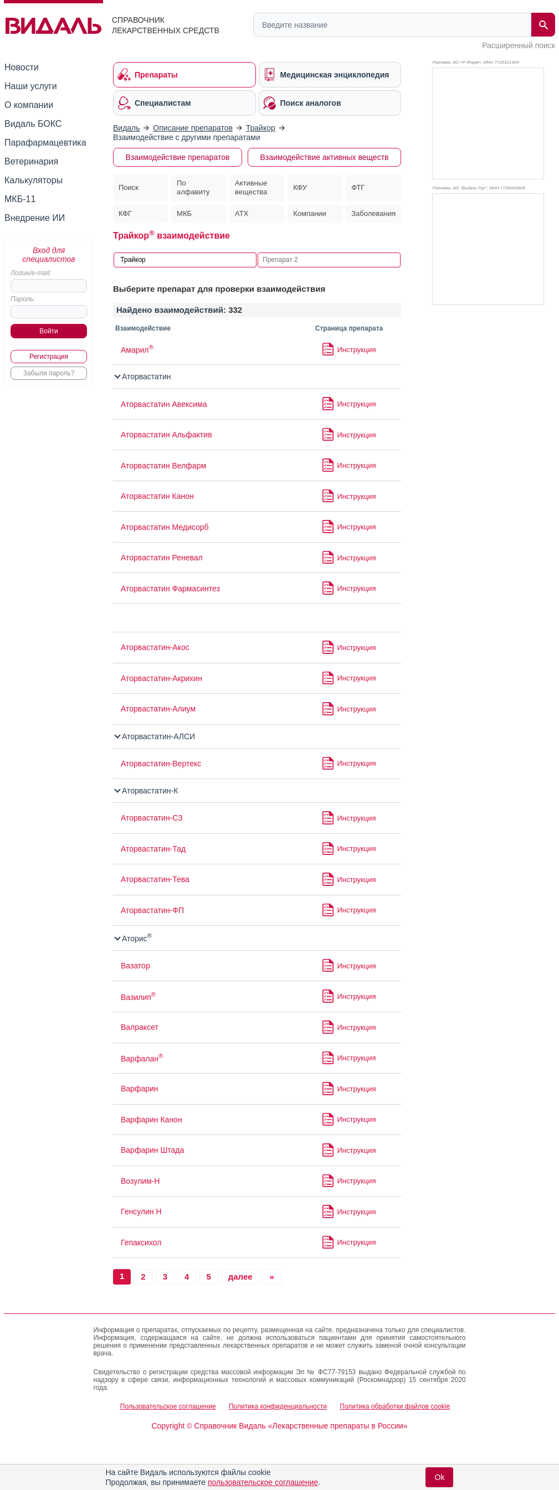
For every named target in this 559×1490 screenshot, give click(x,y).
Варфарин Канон (151, 1119)
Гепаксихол (141, 1242)
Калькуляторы (33, 180)
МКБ (184, 213)
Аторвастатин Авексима (164, 404)
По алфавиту (193, 188)
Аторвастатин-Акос (155, 647)
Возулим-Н (140, 1181)
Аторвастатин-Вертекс (161, 763)
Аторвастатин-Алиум (158, 708)
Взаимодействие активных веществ (324, 157)
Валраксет (139, 1027)
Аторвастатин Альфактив (166, 434)
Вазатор (135, 965)
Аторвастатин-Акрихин (161, 678)
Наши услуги (30, 86)
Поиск (129, 187)
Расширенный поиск (518, 45)
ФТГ (358, 187)
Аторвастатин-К (146, 790)
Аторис (133, 938)
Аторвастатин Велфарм (163, 465)
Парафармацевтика (45, 142)
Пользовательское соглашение (168, 1406)
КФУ (300, 187)
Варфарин (139, 1088)
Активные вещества (251, 188)
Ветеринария (31, 161)
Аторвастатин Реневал (162, 557)
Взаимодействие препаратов (178, 157)
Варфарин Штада (152, 1150)
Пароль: (23, 299)
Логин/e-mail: (31, 273)
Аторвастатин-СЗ (152, 817)
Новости (21, 67)
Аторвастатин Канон (157, 496)
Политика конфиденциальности (278, 1406)
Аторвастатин (143, 376)
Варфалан (142, 1058)
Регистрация (48, 356)
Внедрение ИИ (34, 218)
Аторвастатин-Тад (153, 848)
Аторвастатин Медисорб (165, 527)
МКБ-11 (19, 199)
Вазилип (138, 997)
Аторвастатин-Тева (155, 879)
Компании (309, 213)
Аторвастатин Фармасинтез (170, 588)
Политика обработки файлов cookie (395, 1406)
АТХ (241, 213)
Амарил (137, 350)
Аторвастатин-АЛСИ (155, 736)
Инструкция (356, 350)
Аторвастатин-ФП (152, 910)
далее (240, 1276)
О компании (28, 105)
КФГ (125, 213)
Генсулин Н (141, 1211)
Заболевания (373, 213)
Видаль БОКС (32, 123)
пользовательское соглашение (263, 1482)
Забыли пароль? (49, 373)
